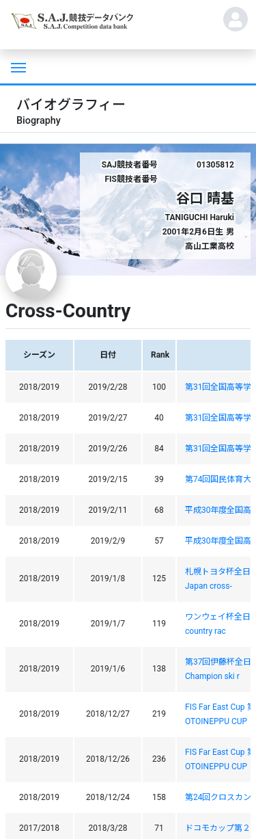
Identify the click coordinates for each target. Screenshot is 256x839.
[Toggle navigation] (17, 66)
